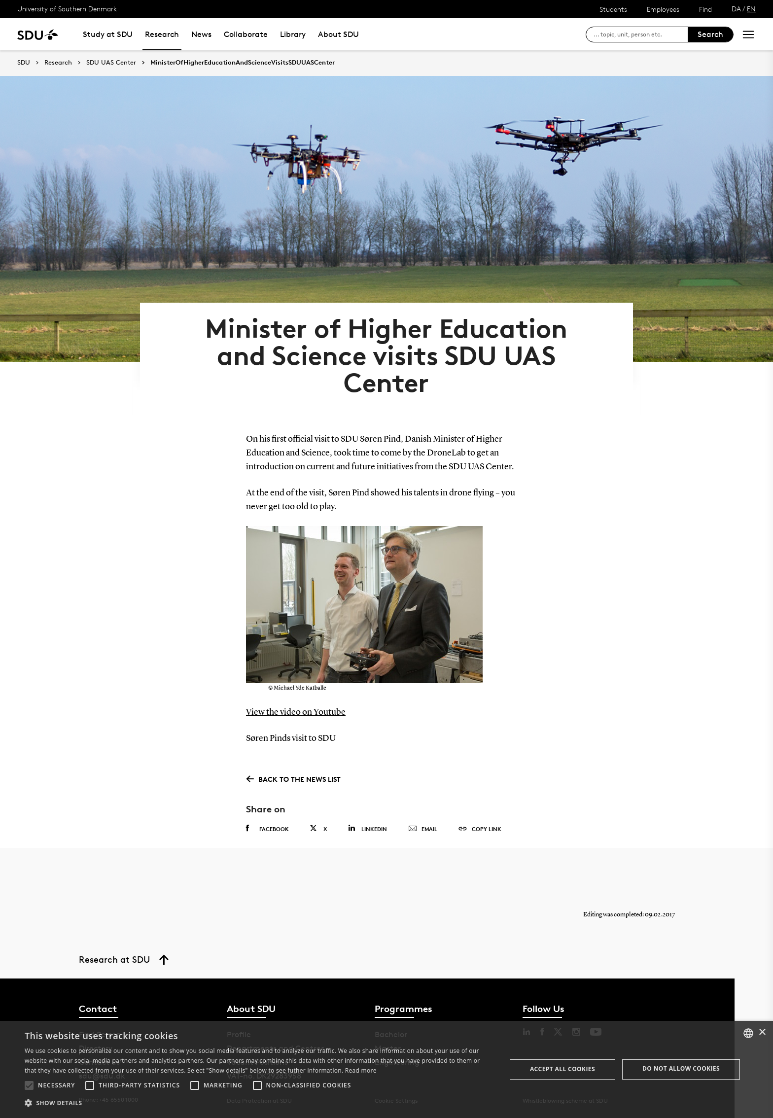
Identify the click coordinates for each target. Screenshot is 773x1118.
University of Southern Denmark (67, 8)
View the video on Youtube (296, 712)
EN (751, 8)
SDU (23, 62)
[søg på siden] (641, 34)
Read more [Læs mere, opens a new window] (361, 1070)
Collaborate (246, 34)
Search (710, 34)
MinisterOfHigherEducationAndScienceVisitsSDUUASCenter (242, 62)
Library (293, 34)
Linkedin (367, 828)
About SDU (338, 34)
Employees (663, 9)
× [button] (762, 1032)
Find (705, 9)
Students (613, 9)
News (201, 34)
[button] (29, 1085)
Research (162, 34)
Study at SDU (108, 34)
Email (422, 829)
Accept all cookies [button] (562, 1069)
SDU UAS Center (111, 62)
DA (736, 8)
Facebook (267, 829)
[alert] (386, 1069)
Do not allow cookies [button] (681, 1068)
